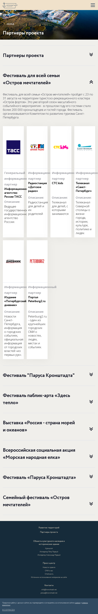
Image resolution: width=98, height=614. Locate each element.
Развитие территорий (49, 527)
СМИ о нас (49, 571)
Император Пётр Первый (49, 552)
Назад (9, 24)
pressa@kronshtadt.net (49, 593)
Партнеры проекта (49, 532)
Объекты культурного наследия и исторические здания (49, 543)
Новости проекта (49, 567)
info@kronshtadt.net (49, 589)
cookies (77, 603)
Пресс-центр (49, 563)
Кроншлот (49, 548)
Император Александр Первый (49, 555)
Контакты (49, 585)
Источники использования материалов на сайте (49, 577)
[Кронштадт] (10, 5)
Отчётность (49, 574)
